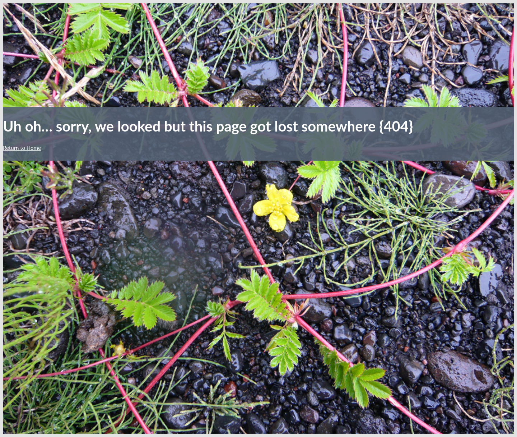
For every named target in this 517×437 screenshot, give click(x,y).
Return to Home (22, 147)
